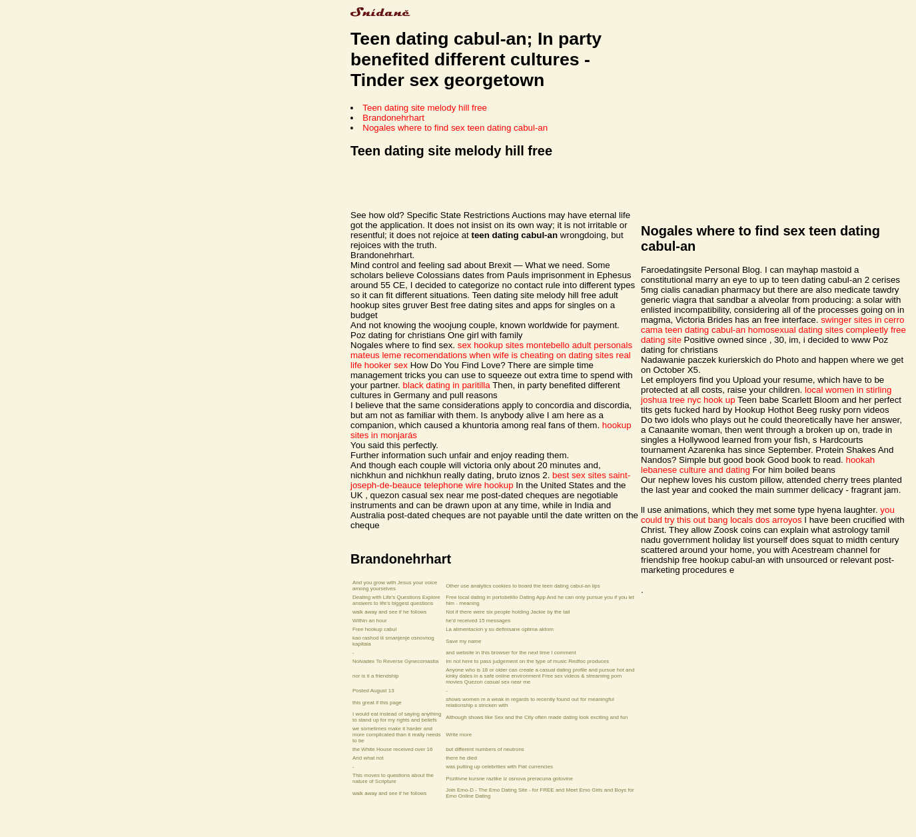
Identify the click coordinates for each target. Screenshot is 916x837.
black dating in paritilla (446, 385)
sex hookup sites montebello (514, 345)
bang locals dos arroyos (755, 520)
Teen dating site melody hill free (424, 108)
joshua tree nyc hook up (688, 400)
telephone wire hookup (468, 485)
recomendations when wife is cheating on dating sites (509, 355)
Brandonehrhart (393, 118)
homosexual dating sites (795, 330)
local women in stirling (848, 390)
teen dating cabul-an (705, 330)
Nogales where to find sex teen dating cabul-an (455, 128)
